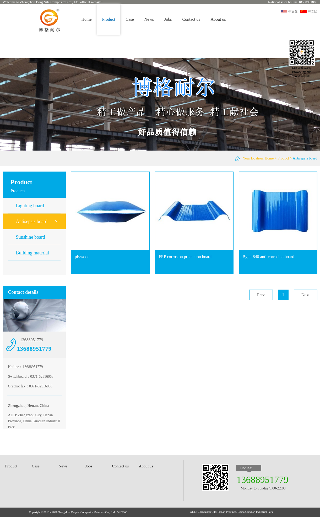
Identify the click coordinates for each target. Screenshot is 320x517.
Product (283, 158)
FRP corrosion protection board (185, 256)
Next (305, 294)
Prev (261, 294)
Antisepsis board (305, 158)
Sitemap (122, 512)
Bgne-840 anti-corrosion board (268, 256)
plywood (82, 256)
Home (87, 19)
